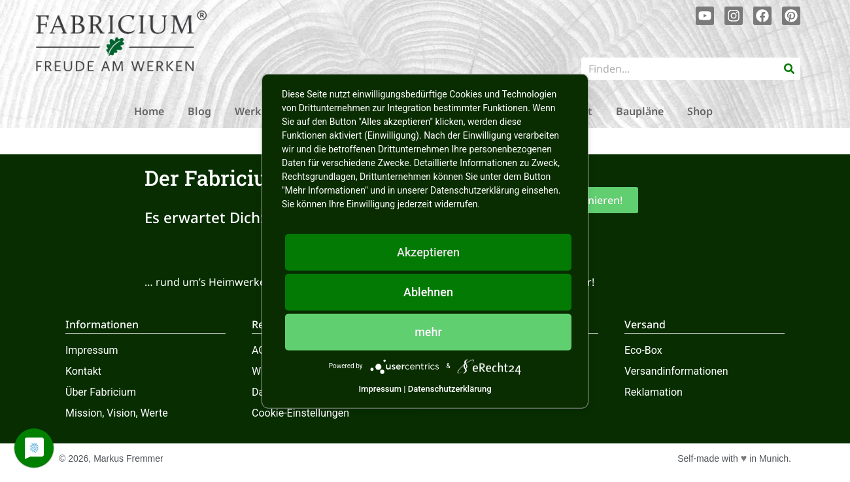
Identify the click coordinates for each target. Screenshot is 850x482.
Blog (199, 111)
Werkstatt (260, 111)
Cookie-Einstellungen (300, 413)
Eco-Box (643, 350)
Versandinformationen (676, 371)
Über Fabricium (100, 392)
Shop (700, 111)
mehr (428, 331)
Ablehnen (428, 291)
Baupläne (640, 111)
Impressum (91, 350)
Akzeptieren (428, 251)
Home (149, 111)
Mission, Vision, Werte (116, 413)
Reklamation (653, 392)
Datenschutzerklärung (450, 388)
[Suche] (789, 69)
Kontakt (83, 371)
